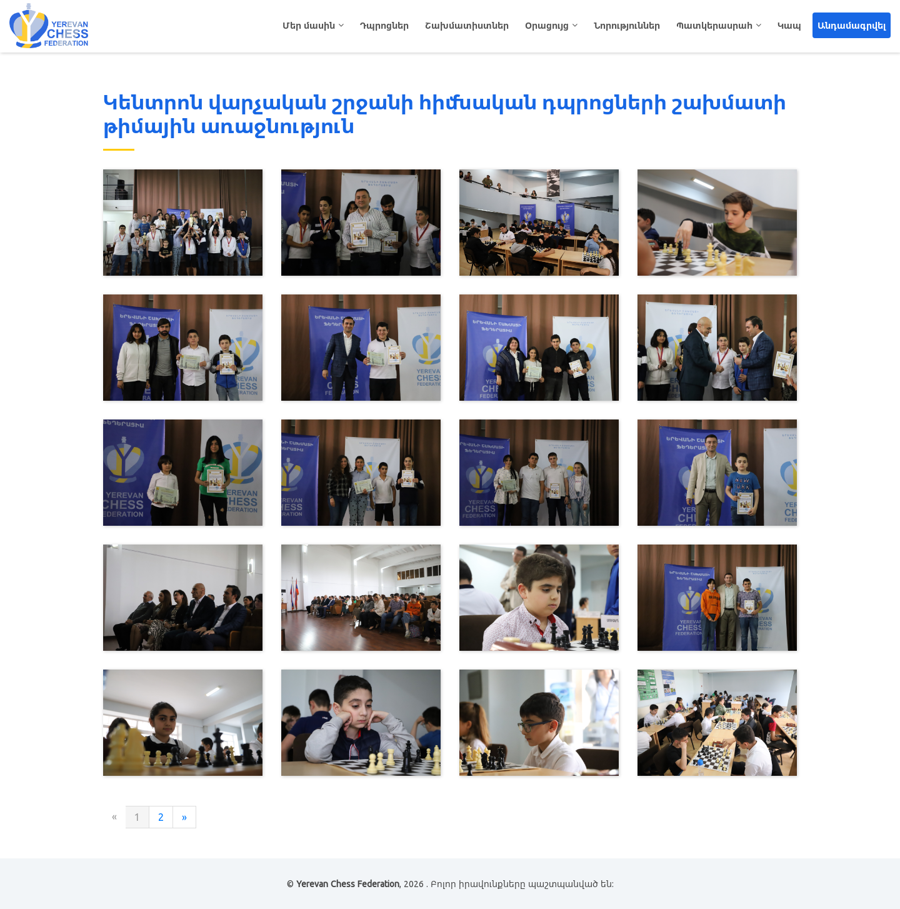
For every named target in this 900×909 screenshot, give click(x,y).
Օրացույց (547, 25)
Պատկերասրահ (714, 25)
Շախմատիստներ (467, 25)
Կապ (789, 25)
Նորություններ (627, 25)
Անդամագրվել (852, 25)
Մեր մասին (308, 25)
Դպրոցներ (384, 25)
